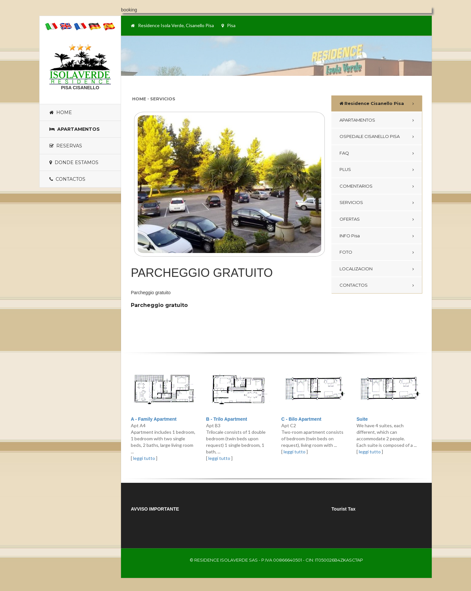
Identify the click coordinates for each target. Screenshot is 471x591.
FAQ (344, 153)
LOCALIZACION (356, 268)
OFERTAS (350, 219)
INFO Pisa (350, 235)
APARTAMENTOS (357, 120)
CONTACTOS (354, 285)
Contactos (67, 179)
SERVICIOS (351, 202)
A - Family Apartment (154, 419)
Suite (362, 419)
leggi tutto (144, 458)
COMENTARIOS (356, 186)
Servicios (162, 98)
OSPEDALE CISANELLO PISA (370, 136)
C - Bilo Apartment (301, 419)
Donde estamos (73, 162)
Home (60, 112)
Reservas (65, 146)
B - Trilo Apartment (226, 419)
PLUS (345, 169)
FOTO (346, 252)
